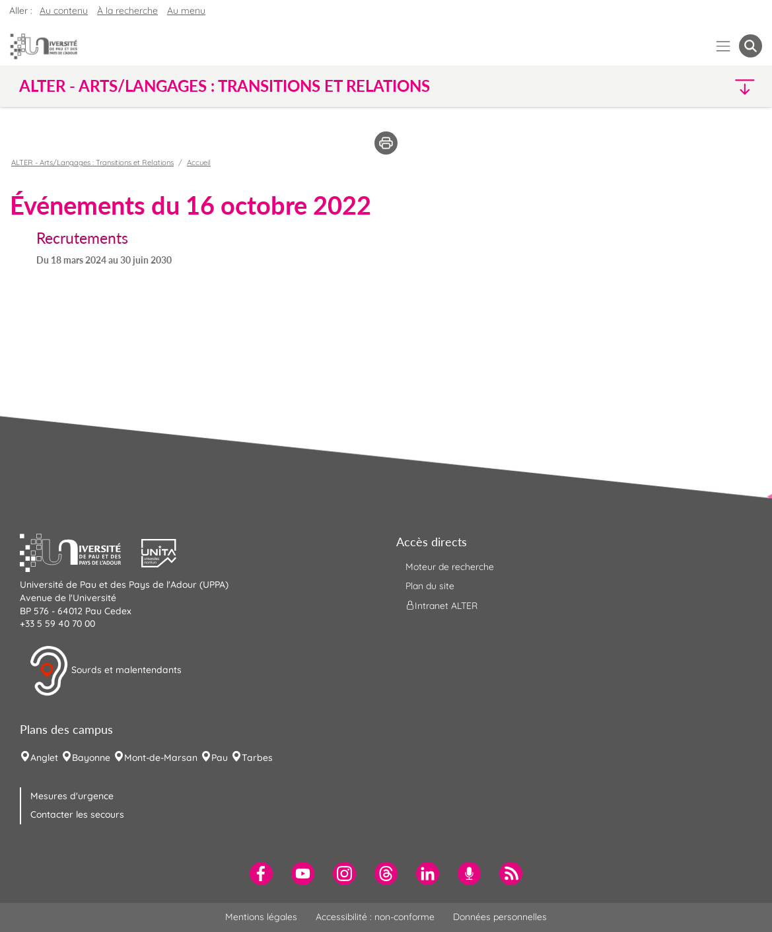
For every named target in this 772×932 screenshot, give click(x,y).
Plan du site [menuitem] (429, 586)
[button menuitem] (750, 45)
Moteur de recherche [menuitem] (449, 567)
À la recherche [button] (127, 11)
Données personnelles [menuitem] (500, 917)
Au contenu (64, 11)
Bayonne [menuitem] (91, 758)
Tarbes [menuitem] (257, 758)
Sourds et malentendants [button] (105, 671)
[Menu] (723, 46)
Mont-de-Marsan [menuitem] (160, 758)
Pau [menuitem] (219, 758)
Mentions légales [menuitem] (261, 917)
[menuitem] (261, 873)
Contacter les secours (77, 814)
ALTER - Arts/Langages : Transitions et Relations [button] (224, 86)
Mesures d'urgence (72, 796)
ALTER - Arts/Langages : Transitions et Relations (92, 162)
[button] (671, 86)
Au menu (186, 11)
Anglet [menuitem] (44, 758)
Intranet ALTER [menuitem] (441, 606)
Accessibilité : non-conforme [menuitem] (375, 917)
